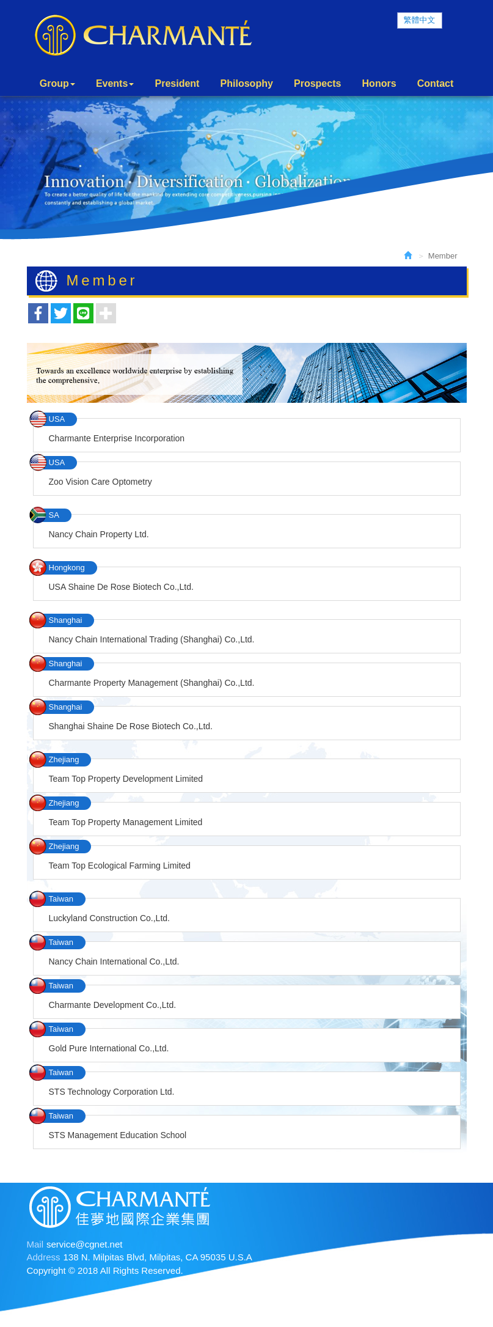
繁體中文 (420, 19)
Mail (35, 1244)
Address (43, 1257)
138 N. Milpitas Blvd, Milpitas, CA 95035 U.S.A (158, 1257)
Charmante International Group (143, 35)
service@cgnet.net (84, 1244)
